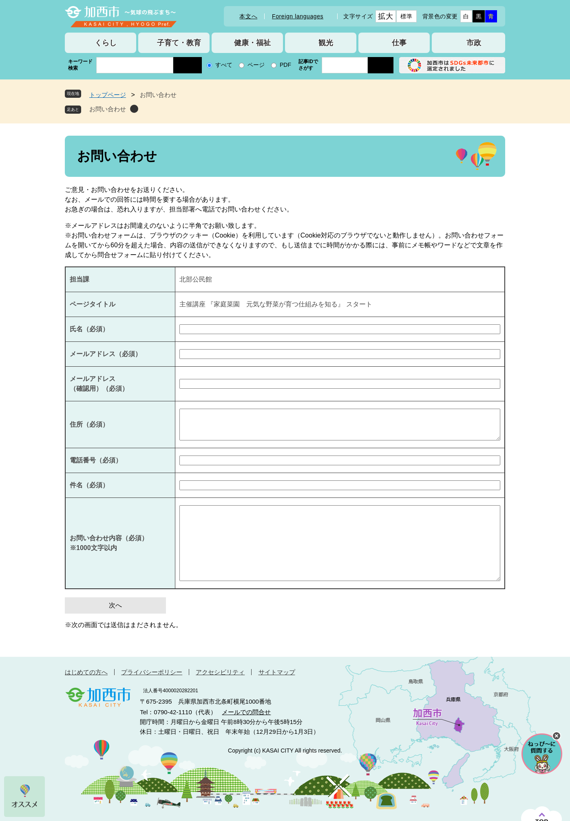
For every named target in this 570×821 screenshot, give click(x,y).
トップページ (107, 94)
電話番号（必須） (96, 460)
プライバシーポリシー (151, 672)
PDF (285, 65)
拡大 (385, 16)
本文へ (248, 16)
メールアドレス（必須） (105, 353)
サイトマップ (276, 672)
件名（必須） (89, 485)
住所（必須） (89, 424)
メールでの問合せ (246, 712)
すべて (223, 65)
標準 (406, 16)
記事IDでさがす (308, 65)
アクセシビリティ (220, 672)
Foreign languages (297, 16)
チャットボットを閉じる (556, 735)
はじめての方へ (86, 672)
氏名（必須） (89, 329)
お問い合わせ (107, 109)
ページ (256, 65)
